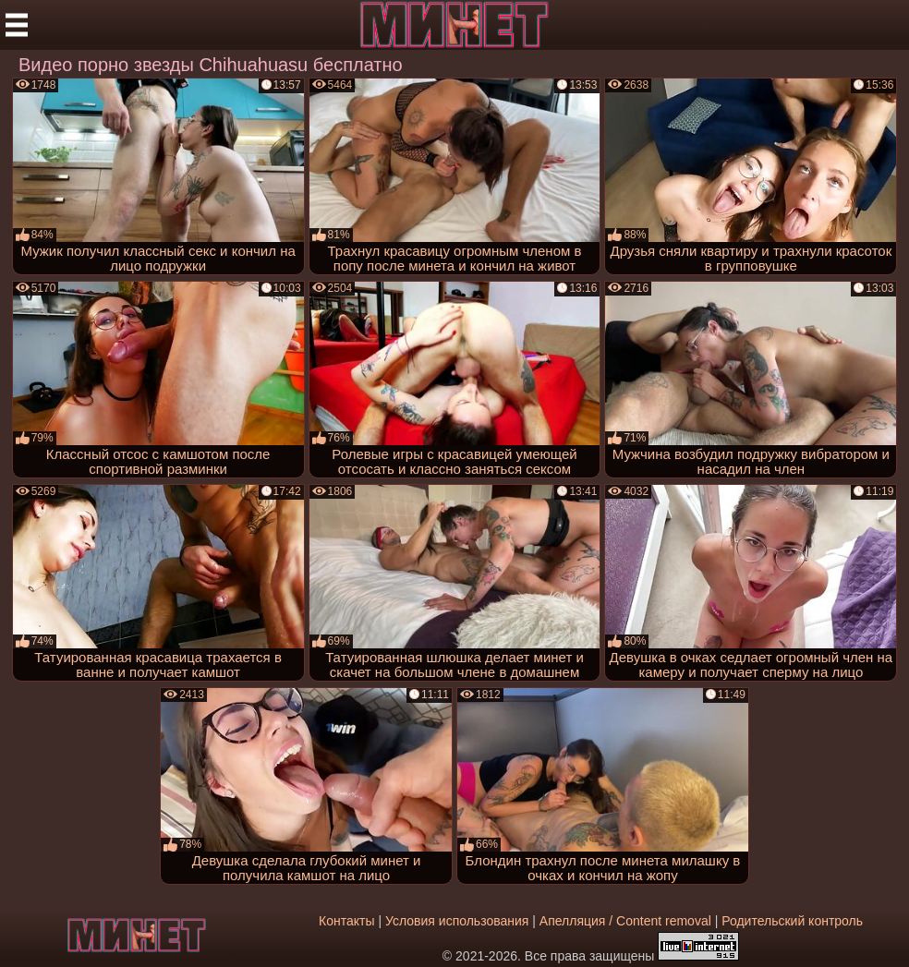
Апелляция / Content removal (625, 920)
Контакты (346, 920)
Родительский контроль (792, 920)
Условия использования (456, 920)
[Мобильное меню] (16, 25)
